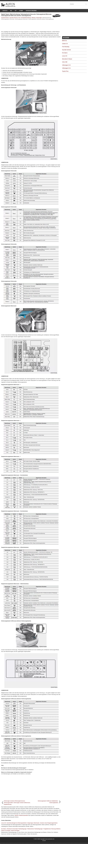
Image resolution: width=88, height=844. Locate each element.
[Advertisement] (31, 25)
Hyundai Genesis (5, 17)
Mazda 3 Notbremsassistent (21, 815)
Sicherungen (39, 17)
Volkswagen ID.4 (66, 68)
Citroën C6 (65, 43)
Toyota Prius (65, 71)
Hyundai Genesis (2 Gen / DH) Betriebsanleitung (20, 17)
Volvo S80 (64, 62)
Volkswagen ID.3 (66, 65)
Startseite (4, 10)
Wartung (33, 17)
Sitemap (21, 10)
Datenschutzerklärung (31, 10)
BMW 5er (64, 40)
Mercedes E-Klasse (67, 59)
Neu (11, 10)
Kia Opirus (64, 52)
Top (15, 10)
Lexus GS (64, 56)
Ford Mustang (65, 46)
